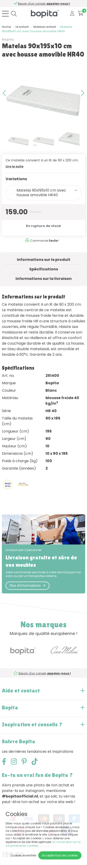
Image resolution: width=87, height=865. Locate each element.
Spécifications (43, 269)
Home (6, 27)
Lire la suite (14, 166)
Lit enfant (22, 27)
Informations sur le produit (43, 259)
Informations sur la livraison (44, 278)
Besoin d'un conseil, (45, 4)
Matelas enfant (44, 27)
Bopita (8, 39)
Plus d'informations (27, 585)
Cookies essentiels (23, 855)
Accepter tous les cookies (60, 855)
